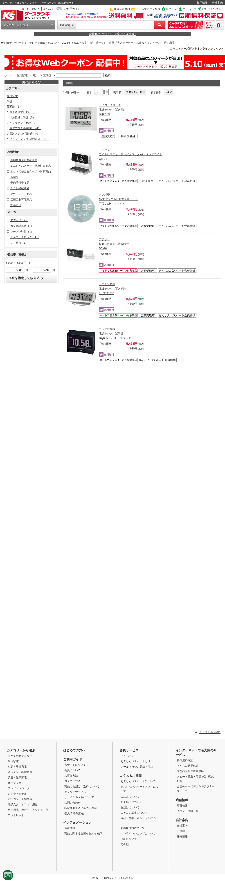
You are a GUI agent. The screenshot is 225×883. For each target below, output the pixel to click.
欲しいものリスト (213, 9)
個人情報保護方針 (75, 813)
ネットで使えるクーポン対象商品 (30, 171)
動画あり (15, 205)
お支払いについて (131, 802)
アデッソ (19, 220)
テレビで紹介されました (44, 42)
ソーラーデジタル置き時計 (29, 139)
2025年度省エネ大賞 (74, 42)
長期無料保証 (185, 760)
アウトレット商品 (21, 194)
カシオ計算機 (22, 226)
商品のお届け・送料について (81, 786)
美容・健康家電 (17, 777)
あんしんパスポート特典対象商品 (30, 165)
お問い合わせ (72, 802)
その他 (125, 844)
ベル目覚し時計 (22, 117)
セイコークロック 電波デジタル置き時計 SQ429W (112, 110)
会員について (72, 770)
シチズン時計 (22, 231)
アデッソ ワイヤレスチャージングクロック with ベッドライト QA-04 (130, 154)
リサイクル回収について (79, 797)
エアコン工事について (134, 812)
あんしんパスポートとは (135, 761)
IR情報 (181, 831)
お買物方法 (71, 775)
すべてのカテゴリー (20, 755)
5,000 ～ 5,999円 (19, 262)
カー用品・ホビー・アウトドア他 (28, 809)
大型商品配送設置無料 (190, 771)
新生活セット (98, 42)
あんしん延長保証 (187, 765)
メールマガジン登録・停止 (137, 766)
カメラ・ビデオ (17, 793)
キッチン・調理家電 (20, 772)
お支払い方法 (72, 781)
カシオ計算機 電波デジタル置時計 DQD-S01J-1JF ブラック (115, 333)
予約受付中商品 (19, 182)
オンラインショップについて (138, 833)
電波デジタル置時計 (25, 128)
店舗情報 (182, 800)
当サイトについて (75, 764)
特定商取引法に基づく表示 (80, 808)
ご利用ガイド (72, 8)
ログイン (171, 9)
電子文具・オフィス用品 (23, 804)
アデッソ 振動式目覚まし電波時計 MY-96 (114, 244)
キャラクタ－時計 (23, 122)
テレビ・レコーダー (20, 788)
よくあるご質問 (52, 8)
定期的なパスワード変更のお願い (112, 34)
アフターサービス (75, 791)
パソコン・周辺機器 (20, 799)
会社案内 (217, 2)
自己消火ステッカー (121, 42)
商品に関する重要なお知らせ (83, 833)
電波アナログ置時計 (25, 133)
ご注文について (130, 796)
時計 (35, 75)
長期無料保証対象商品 (23, 160)
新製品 (14, 177)
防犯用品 (169, 42)
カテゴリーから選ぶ (16, 25)
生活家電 (64, 25)
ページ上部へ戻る (209, 732)
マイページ (189, 9)
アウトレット (16, 815)
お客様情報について (133, 828)
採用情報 (202, 2)
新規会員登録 (122, 9)
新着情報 (69, 828)
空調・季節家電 (17, 766)
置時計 (47, 75)
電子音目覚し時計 (23, 112)
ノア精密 (19, 242)
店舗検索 (182, 805)
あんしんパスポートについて (138, 781)
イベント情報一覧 (187, 811)
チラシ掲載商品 (19, 188)
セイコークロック (24, 237)
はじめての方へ (30, 8)
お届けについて (130, 807)
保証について (129, 838)
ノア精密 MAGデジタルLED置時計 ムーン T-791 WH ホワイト (118, 199)
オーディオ (14, 782)
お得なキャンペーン (148, 42)
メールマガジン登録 (148, 9)
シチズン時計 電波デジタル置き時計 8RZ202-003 (112, 289)
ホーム (8, 75)
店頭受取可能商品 (21, 199)
